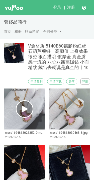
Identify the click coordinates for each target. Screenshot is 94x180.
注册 (71, 7)
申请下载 (56, 81)
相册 (18, 32)
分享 (72, 81)
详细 (85, 81)
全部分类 (50, 32)
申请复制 (37, 81)
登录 (57, 7)
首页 (7, 32)
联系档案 (32, 32)
